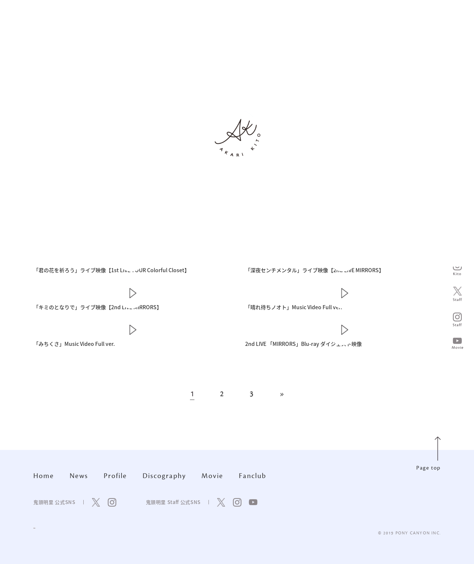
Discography (164, 475)
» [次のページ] (281, 394)
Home (43, 475)
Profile (115, 475)
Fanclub (252, 475)
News (79, 475)
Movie (212, 475)
